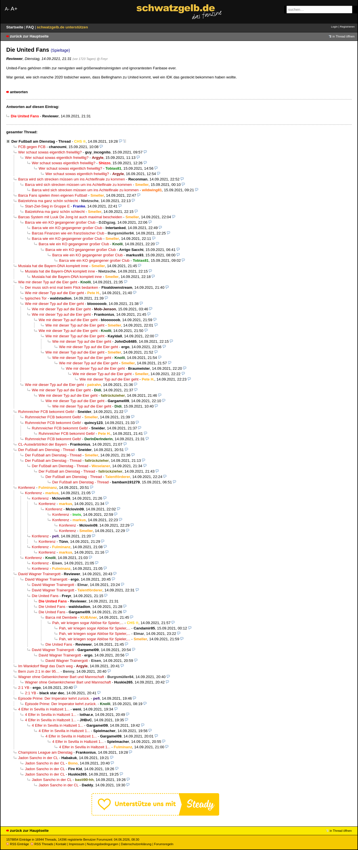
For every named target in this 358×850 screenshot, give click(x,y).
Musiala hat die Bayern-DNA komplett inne (53, 266)
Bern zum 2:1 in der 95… (39, 671)
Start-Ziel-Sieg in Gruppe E (47, 206)
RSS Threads (42, 844)
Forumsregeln (163, 844)
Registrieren (347, 26)
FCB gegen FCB (31, 147)
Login (334, 26)
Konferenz (26, 487)
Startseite (15, 27)
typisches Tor (36, 298)
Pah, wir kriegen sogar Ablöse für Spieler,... (87, 623)
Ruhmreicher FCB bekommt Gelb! (46, 412)
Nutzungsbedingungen (102, 844)
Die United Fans (45, 596)
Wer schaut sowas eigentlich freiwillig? (50, 152)
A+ (14, 9)
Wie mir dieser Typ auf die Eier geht (47, 282)
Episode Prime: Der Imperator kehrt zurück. (54, 698)
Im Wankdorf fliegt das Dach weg (45, 666)
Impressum (77, 844)
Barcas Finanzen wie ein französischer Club (68, 233)
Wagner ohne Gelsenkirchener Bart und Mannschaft (61, 677)
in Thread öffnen (343, 36)
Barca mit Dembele (61, 617)
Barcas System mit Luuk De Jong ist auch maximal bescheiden (70, 217)
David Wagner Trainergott (39, 574)
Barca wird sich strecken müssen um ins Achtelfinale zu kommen (71, 179)
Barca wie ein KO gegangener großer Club (60, 222)
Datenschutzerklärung (136, 844)
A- (7, 9)
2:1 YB (23, 687)
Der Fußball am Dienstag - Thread (41, 141)
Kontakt (61, 844)
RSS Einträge (17, 844)
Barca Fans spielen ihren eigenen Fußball (52, 195)
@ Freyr (102, 59)
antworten (19, 92)
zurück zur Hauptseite (29, 36)
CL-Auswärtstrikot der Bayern (42, 444)
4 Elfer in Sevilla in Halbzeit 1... (44, 709)
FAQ (30, 27)
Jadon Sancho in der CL (38, 758)
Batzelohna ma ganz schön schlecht (48, 201)
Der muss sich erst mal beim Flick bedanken (61, 287)
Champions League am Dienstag (45, 752)
